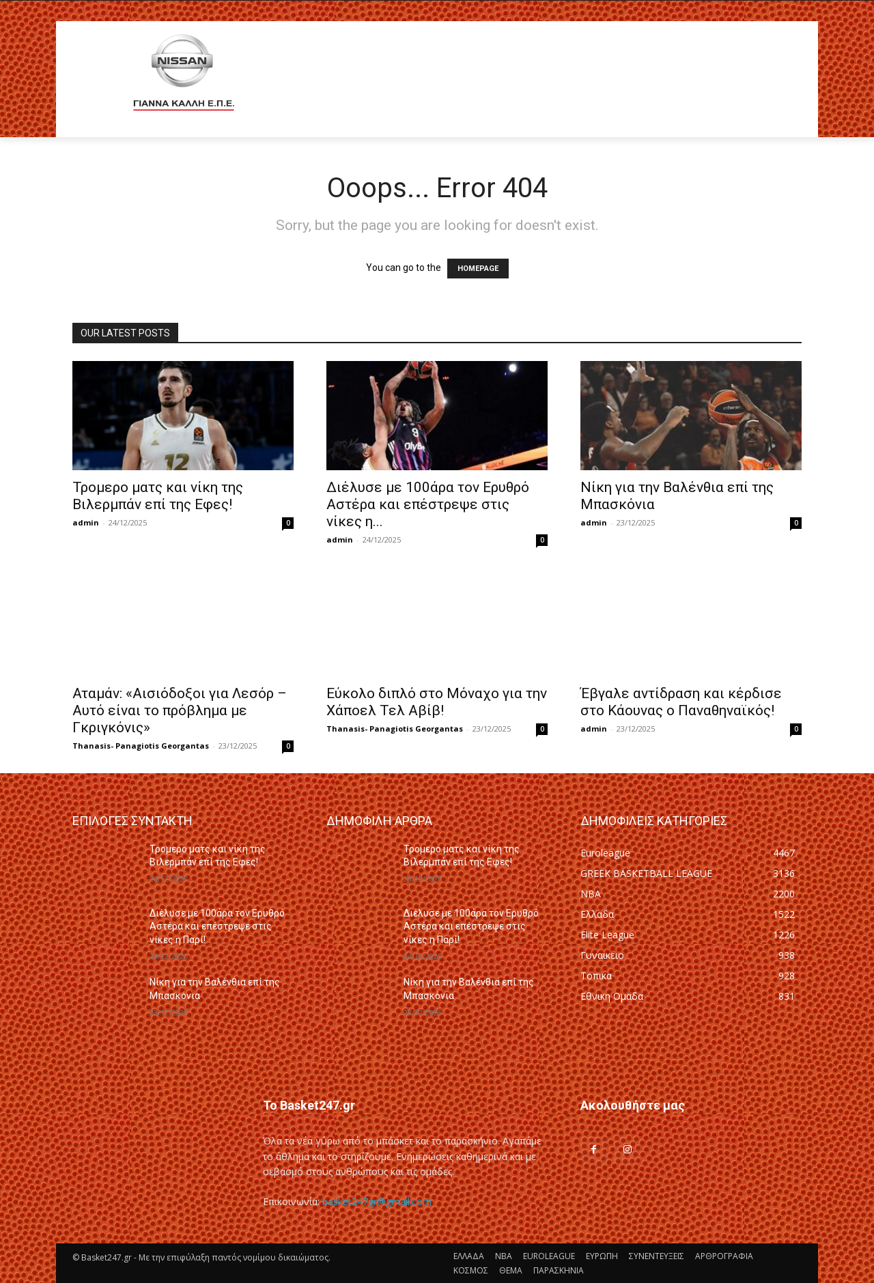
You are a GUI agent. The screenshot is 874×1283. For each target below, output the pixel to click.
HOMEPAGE (477, 268)
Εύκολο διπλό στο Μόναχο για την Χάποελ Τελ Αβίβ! (436, 702)
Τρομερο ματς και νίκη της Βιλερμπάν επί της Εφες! (157, 496)
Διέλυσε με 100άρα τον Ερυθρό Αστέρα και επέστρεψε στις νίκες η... (427, 504)
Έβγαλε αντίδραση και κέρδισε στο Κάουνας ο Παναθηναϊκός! (681, 702)
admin (85, 522)
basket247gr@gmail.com (377, 1201)
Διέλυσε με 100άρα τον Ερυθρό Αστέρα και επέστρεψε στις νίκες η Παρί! (217, 926)
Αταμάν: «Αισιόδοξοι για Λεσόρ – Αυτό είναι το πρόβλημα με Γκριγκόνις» (179, 710)
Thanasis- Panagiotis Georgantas (140, 745)
